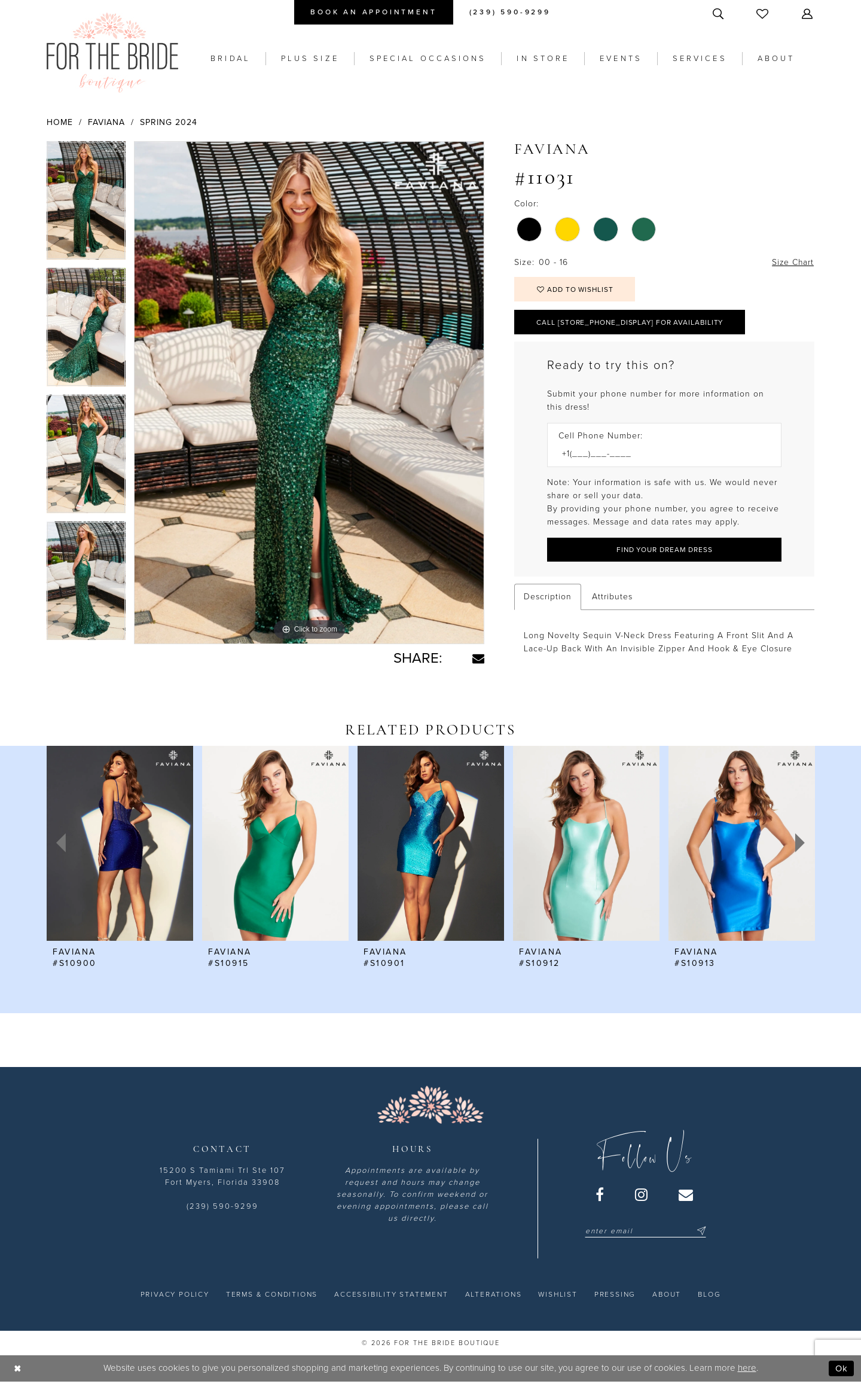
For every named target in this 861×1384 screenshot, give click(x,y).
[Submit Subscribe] (699, 1232)
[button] (808, 13)
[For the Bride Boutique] (112, 53)
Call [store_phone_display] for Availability (632, 323)
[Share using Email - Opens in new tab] (478, 658)
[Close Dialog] (17, 1369)
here (747, 1369)
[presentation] (120, 844)
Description (548, 598)
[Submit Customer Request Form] (664, 550)
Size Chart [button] (792, 262)
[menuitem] (373, 12)
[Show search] (719, 13)
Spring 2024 (168, 122)
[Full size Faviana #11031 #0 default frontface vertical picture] (309, 393)
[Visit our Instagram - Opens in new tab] (642, 1196)
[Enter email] (645, 1232)
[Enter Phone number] (658, 454)
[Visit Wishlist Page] (763, 13)
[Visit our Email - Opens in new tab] (686, 1196)
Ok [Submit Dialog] (841, 1369)
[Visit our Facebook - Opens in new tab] (600, 1196)
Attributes (612, 598)
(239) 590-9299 (222, 1208)
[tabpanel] (86, 204)
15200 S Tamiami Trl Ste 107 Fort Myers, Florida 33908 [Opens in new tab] (222, 1178)
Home (60, 122)
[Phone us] (510, 12)
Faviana (106, 122)
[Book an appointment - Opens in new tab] (373, 12)
